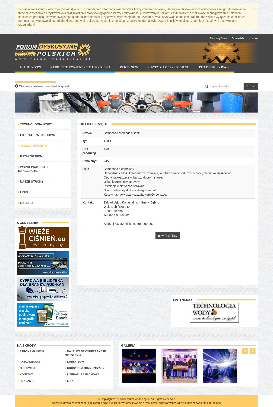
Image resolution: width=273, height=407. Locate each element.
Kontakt (253, 38)
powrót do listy (167, 235)
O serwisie (237, 38)
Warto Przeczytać (35, 77)
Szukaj (250, 86)
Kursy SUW (129, 67)
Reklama (26, 380)
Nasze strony (31, 181)
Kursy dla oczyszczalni (168, 67)
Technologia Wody (35, 124)
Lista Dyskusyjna (213, 67)
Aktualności (30, 67)
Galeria (25, 203)
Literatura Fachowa (36, 135)
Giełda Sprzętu (33, 145)
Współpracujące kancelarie (33, 169)
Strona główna (218, 38)
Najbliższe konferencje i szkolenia (80, 67)
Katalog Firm (30, 156)
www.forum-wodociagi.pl (135, 399)
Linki (23, 192)
